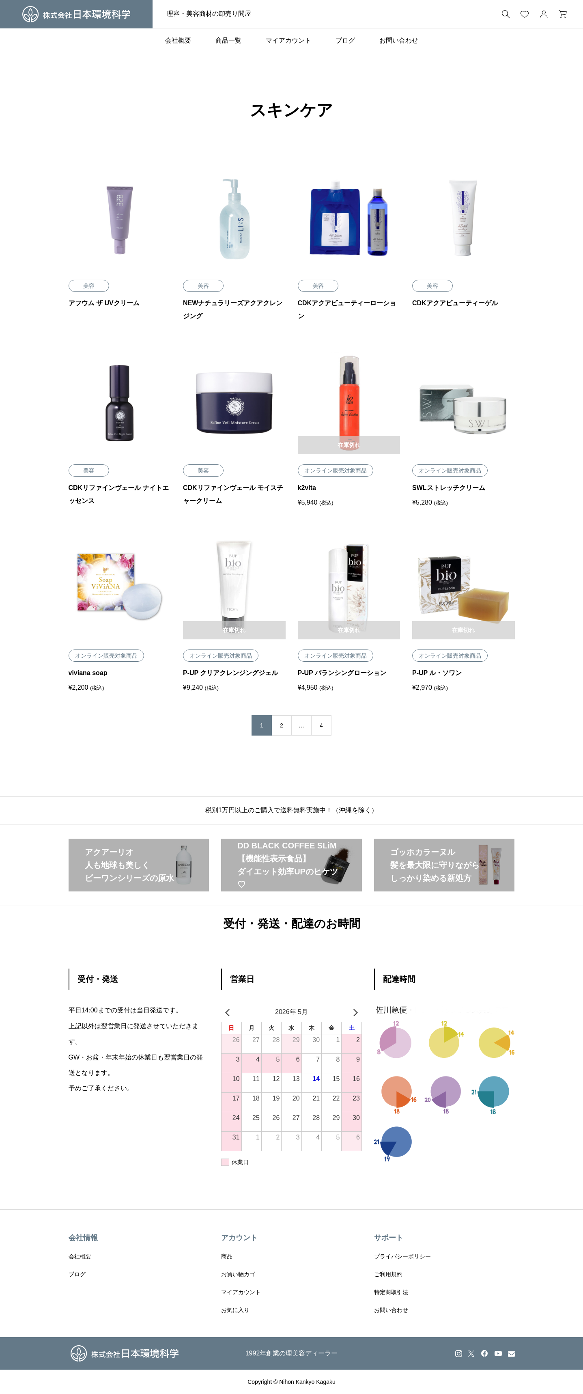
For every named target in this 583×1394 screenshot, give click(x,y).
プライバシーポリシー (402, 1256)
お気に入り (235, 1310)
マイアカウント (288, 40)
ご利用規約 (388, 1274)
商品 (226, 1256)
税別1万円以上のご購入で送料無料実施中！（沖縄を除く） (291, 810)
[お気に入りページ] (524, 14)
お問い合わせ (398, 40)
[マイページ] (543, 14)
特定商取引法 (391, 1292)
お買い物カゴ (238, 1274)
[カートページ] (560, 14)
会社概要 (178, 40)
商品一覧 (228, 40)
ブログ (345, 40)
